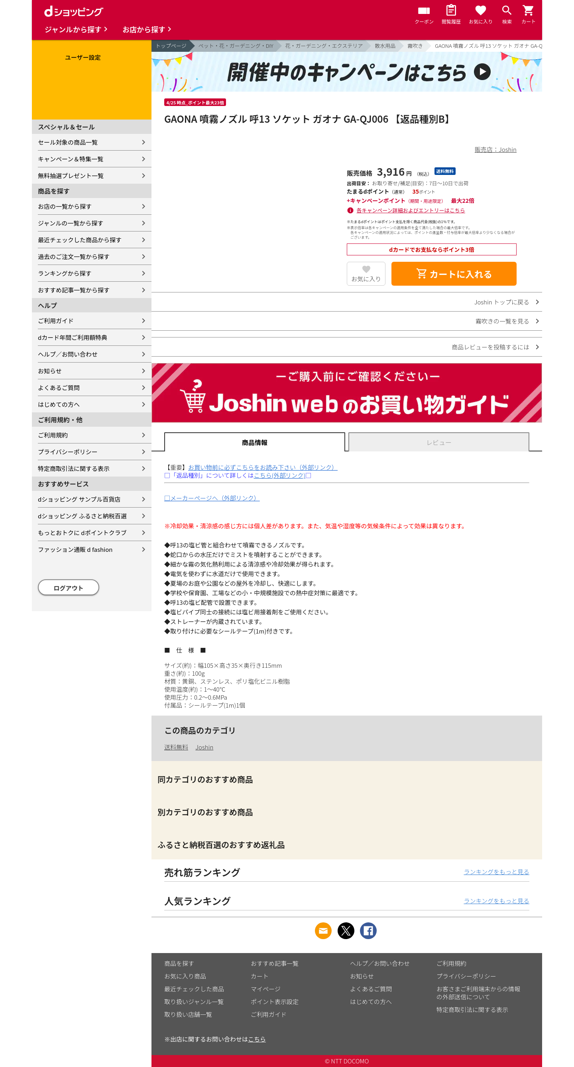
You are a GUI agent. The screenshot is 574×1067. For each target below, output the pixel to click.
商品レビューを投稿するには (490, 347)
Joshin (204, 747)
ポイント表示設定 (275, 1001)
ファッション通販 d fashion (75, 549)
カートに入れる (454, 274)
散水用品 (385, 45)
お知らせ (50, 371)
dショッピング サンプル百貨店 (79, 499)
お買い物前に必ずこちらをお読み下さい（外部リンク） (263, 467)
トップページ (171, 45)
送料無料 (176, 747)
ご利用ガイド (56, 320)
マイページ (266, 989)
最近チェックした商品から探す (80, 239)
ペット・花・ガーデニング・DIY (236, 45)
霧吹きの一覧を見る (502, 321)
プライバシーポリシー (68, 451)
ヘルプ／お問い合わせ (68, 354)
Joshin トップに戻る (501, 302)
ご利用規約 (53, 435)
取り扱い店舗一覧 (188, 1014)
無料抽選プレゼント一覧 (71, 175)
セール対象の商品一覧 (68, 142)
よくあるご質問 (59, 387)
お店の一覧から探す (65, 206)
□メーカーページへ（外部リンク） (212, 498)
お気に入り (366, 279)
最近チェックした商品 (194, 989)
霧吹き (415, 45)
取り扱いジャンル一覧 (194, 1001)
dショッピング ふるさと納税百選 (82, 516)
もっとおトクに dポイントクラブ (82, 532)
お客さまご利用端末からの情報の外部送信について (478, 993)
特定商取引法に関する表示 (74, 468)
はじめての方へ (59, 404)
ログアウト (69, 588)
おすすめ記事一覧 (275, 963)
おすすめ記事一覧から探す (74, 290)
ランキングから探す (65, 273)
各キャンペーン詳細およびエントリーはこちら (411, 210)
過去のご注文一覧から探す (74, 256)
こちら (257, 1039)
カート (260, 976)
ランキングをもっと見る (496, 871)
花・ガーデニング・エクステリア (324, 45)
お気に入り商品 (185, 976)
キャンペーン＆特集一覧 (70, 159)
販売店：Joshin (496, 149)
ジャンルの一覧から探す (70, 223)
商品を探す (179, 963)
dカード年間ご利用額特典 (72, 337)
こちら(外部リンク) (279, 475)
